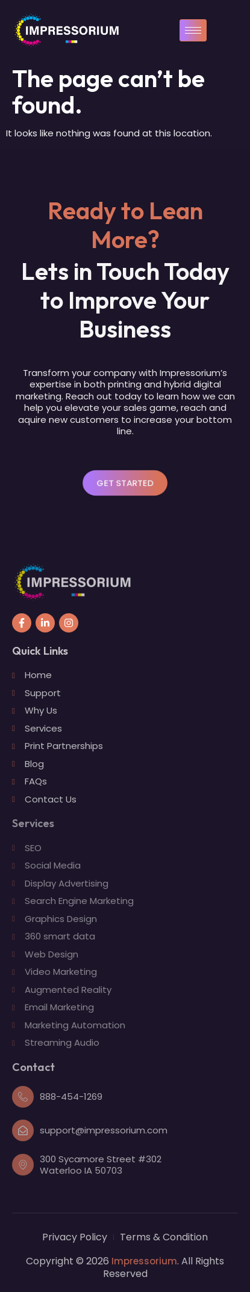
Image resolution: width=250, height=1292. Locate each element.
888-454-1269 (71, 1096)
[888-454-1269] (23, 1097)
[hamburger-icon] (193, 30)
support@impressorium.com (103, 1130)
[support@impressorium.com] (23, 1130)
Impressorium (144, 1261)
